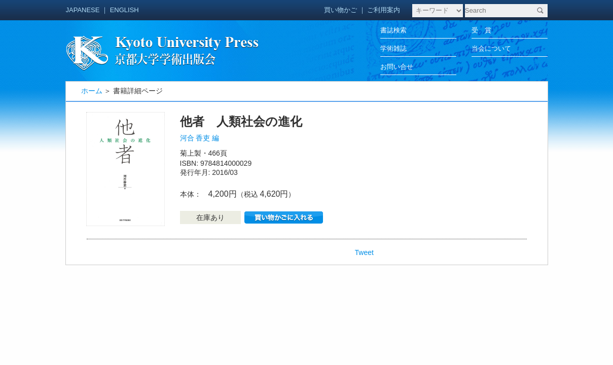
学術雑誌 (393, 48)
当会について (491, 48)
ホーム (91, 91)
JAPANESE (83, 10)
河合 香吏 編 (200, 138)
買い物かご (340, 10)
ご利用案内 (383, 10)
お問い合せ (396, 66)
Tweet (364, 252)
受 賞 (481, 30)
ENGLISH (124, 10)
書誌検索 (393, 30)
